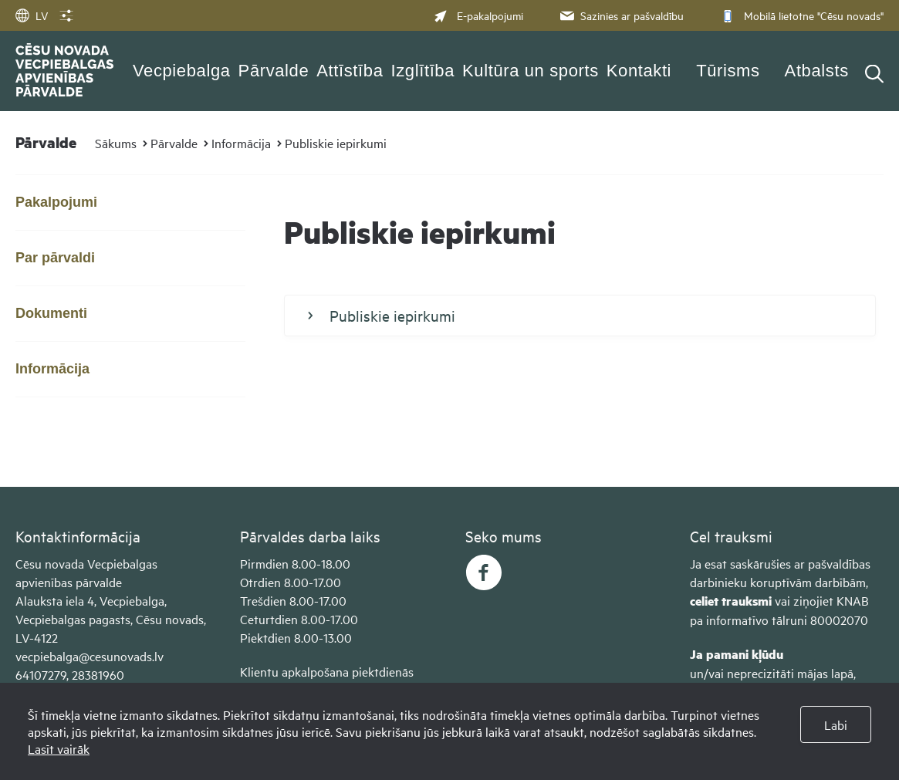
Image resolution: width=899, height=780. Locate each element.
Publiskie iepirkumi (336, 143)
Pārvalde (273, 70)
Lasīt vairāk (59, 748)
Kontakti (639, 70)
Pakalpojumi (56, 202)
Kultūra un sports (530, 70)
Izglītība (423, 70)
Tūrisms (727, 70)
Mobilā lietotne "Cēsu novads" (801, 15)
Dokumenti (51, 313)
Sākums (116, 143)
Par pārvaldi (55, 257)
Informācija (241, 143)
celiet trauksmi (731, 600)
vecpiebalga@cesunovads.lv (89, 655)
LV (31, 15)
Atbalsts (817, 70)
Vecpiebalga (182, 70)
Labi (835, 724)
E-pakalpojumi (478, 15)
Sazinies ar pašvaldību (620, 15)
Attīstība (349, 70)
